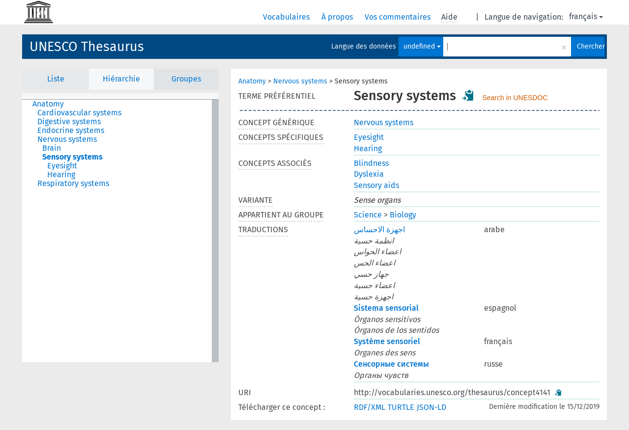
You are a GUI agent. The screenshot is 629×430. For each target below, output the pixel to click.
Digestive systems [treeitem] (69, 121)
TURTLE (401, 407)
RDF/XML (369, 407)
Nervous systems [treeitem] (67, 139)
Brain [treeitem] (51, 148)
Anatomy (252, 81)
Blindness (371, 163)
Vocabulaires (287, 17)
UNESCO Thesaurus (86, 46)
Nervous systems (300, 81)
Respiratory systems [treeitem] (73, 183)
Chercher (590, 46)
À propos (338, 17)
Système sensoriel (387, 341)
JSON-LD (431, 407)
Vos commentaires (398, 17)
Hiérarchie (121, 78)
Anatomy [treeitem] (48, 104)
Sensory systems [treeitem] (72, 157)
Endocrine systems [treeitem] (70, 130)
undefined (422, 46)
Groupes (186, 78)
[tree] (120, 231)
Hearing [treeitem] (61, 174)
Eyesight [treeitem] (62, 165)
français (586, 16)
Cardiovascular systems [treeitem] (79, 112)
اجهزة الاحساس (379, 229)
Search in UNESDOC (514, 98)
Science (368, 214)
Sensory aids (376, 185)
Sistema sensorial (386, 308)
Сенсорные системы (391, 364)
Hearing (368, 148)
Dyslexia (369, 174)
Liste (55, 78)
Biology (403, 214)
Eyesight (369, 137)
